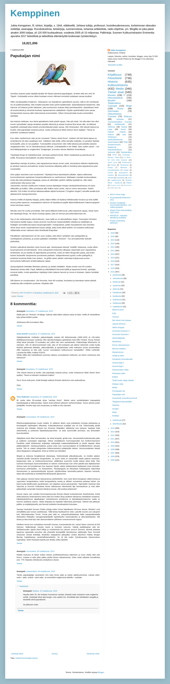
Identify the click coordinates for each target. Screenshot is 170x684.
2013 (113, 432)
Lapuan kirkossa (118, 324)
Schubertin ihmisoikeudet (122, 359)
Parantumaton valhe (120, 370)
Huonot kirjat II (118, 363)
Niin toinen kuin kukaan (121, 320)
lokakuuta (117, 282)
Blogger (101, 672)
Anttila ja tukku (118, 356)
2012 (113, 435)
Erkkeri (115, 377)
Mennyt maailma (119, 349)
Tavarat (124, 127)
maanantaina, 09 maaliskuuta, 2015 (40, 571)
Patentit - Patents (117, 132)
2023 (113, 244)
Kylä (114, 313)
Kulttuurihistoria (118, 85)
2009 (113, 446)
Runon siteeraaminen (121, 345)
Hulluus (111, 134)
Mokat (114, 387)
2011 (113, 439)
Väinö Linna (112, 162)
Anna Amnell (22, 334)
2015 (113, 272)
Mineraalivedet (123, 175)
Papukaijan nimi (118, 394)
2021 (113, 250)
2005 (113, 460)
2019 (113, 258)
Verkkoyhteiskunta (115, 140)
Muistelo (20, 296)
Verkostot (111, 152)
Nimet (114, 155)
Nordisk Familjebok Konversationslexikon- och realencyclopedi (120, 205)
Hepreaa (115, 405)
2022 (113, 247)
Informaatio (113, 111)
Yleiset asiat (116, 92)
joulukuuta (117, 275)
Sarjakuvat (112, 147)
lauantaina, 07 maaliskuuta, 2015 (39, 311)
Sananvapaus (113, 142)
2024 (113, 240)
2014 (113, 428)
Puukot (110, 173)
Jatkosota (123, 167)
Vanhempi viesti (93, 654)
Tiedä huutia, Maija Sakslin (123, 380)
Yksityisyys (112, 137)
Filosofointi (115, 78)
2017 (113, 265)
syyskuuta (117, 285)
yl (110, 188)
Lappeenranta (116, 180)
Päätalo (129, 183)
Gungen (115, 409)
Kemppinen (35, 13)
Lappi (110, 129)
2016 (113, 268)
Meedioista (116, 342)
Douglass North (115, 185)
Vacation (111, 175)
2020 (113, 254)
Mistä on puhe (118, 310)
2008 (113, 449)
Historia (113, 81)
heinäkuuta (117, 292)
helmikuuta (117, 420)
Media (120, 88)
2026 (113, 233)
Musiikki (111, 100)
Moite (114, 412)
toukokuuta (117, 300)
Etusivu (55, 654)
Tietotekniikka (126, 152)
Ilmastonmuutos (114, 145)
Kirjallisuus (115, 74)
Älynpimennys (118, 352)
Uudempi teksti (17, 654)
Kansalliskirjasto (113, 170)
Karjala (126, 170)
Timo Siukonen (23, 397)
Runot (120, 108)
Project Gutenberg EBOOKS (117, 222)
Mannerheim (128, 185)
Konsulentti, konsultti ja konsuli (124, 398)
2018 (113, 261)
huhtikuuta (117, 303)
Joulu (130, 178)
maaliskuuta (118, 307)
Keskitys (115, 416)
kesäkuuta (117, 296)
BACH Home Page (117, 194)
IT (124, 95)
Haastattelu (120, 178)
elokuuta (116, 289)
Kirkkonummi (127, 162)
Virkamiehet (124, 165)
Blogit (129, 106)
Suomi (123, 129)
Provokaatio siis (118, 391)
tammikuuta (118, 424)
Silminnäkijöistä (118, 338)
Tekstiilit (110, 178)
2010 (113, 442)
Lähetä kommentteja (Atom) (26, 658)
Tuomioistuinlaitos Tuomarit (120, 122)
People (113, 165)
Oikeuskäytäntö (115, 98)
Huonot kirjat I (117, 366)
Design (110, 167)
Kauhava (120, 119)
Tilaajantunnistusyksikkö (122, 402)
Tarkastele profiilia (115, 65)
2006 (113, 456)
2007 (113, 453)
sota (124, 134)
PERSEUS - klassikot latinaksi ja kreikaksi (118, 217)
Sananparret (123, 173)
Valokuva (111, 127)
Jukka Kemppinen (118, 50)
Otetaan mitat (117, 384)
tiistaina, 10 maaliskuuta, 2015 (45, 591)
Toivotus (115, 317)
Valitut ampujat (118, 327)
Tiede (125, 142)
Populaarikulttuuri (115, 150)
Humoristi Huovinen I (120, 334)
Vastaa (19, 326)
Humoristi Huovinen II (121, 331)
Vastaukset (23, 586)
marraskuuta (118, 278)
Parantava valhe (118, 373)
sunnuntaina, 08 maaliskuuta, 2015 (40, 417)
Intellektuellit (120, 124)
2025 (113, 236)
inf (117, 188)
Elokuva (128, 116)
